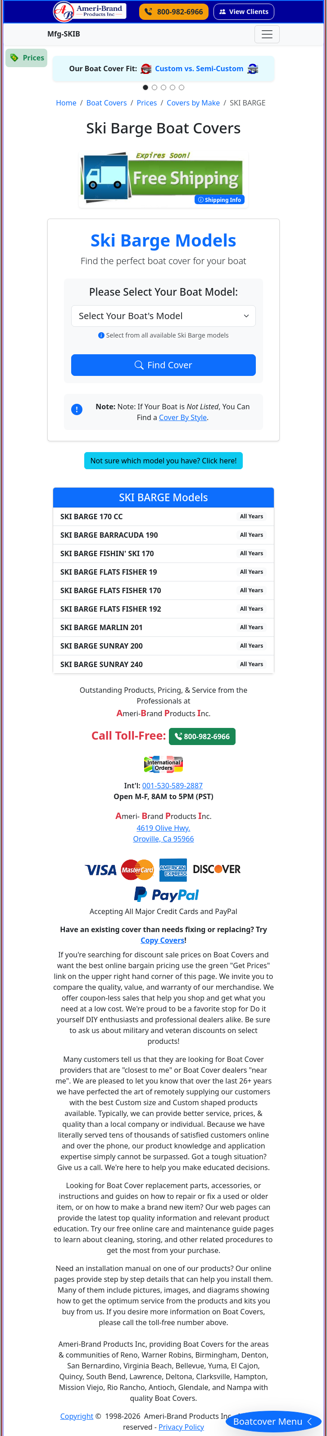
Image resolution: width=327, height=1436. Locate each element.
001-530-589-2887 (172, 786)
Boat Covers (106, 103)
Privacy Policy (181, 1427)
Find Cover (163, 365)
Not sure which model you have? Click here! (163, 461)
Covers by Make (193, 103)
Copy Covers (162, 940)
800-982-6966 (202, 736)
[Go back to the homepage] (90, 12)
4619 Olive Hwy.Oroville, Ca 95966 (163, 833)
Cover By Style (183, 417)
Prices (147, 103)
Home (66, 103)
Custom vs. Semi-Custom (199, 68)
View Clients (243, 11)
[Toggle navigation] (267, 34)
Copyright (77, 1416)
